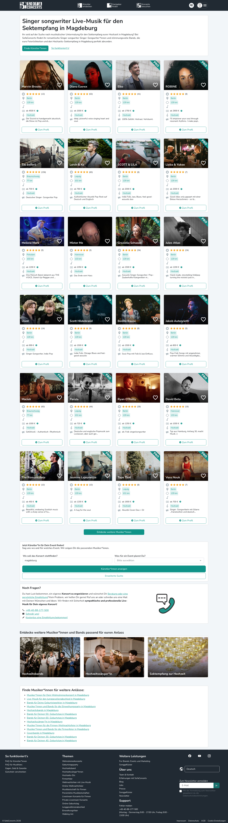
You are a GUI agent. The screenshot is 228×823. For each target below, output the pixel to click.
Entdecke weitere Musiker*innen (114, 532)
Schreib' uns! (32, 614)
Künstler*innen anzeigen (114, 569)
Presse (122, 788)
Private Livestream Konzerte (75, 800)
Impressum (181, 821)
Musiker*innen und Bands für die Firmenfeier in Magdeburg (58, 729)
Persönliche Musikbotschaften (75, 793)
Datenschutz (193, 821)
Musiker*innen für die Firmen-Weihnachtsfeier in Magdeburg (59, 725)
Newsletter (124, 795)
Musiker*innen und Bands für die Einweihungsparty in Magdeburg (61, 706)
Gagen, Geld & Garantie (15, 768)
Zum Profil (43, 129)
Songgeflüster (125, 764)
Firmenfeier (67, 778)
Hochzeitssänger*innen (72, 771)
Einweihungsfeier (70, 810)
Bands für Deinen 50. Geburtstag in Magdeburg (52, 714)
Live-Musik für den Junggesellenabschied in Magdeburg (56, 699)
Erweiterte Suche (114, 575)
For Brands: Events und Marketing (134, 761)
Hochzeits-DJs (68, 775)
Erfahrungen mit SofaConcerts (133, 778)
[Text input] (196, 785)
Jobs (121, 785)
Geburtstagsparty (70, 764)
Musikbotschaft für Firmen (74, 789)
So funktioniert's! (60, 48)
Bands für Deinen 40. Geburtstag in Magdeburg (52, 740)
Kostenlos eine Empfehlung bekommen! (47, 617)
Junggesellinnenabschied (73, 807)
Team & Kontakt (126, 774)
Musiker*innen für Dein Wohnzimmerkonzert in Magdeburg (58, 695)
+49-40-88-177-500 (37, 610)
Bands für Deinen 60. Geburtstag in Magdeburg (52, 717)
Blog (121, 781)
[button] (202, 5)
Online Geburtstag (70, 803)
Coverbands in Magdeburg (40, 733)
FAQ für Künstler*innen (16, 761)
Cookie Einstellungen (217, 821)
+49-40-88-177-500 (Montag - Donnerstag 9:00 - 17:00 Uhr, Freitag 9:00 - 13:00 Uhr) (143, 812)
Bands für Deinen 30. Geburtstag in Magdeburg (52, 736)
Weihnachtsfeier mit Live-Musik (76, 782)
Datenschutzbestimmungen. (195, 795)
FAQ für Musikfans (13, 764)
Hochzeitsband (69, 768)
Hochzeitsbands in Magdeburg (42, 710)
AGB (203, 821)
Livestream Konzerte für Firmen (76, 796)
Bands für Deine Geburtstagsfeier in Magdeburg (52, 702)
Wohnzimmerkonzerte (72, 761)
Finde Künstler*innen (35, 48)
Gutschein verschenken (15, 771)
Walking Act (67, 814)
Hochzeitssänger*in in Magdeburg (44, 721)
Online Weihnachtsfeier (72, 786)
